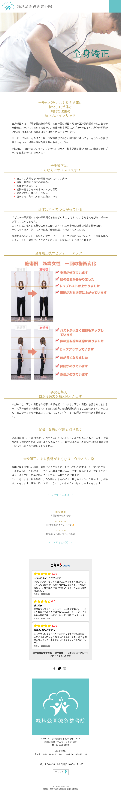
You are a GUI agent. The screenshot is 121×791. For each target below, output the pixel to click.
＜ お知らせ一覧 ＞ (61, 542)
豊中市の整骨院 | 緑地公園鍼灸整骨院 (64, 789)
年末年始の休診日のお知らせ (60, 534)
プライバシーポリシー (60, 786)
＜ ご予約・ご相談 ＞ (60, 495)
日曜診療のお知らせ (60, 515)
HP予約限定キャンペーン (60, 525)
